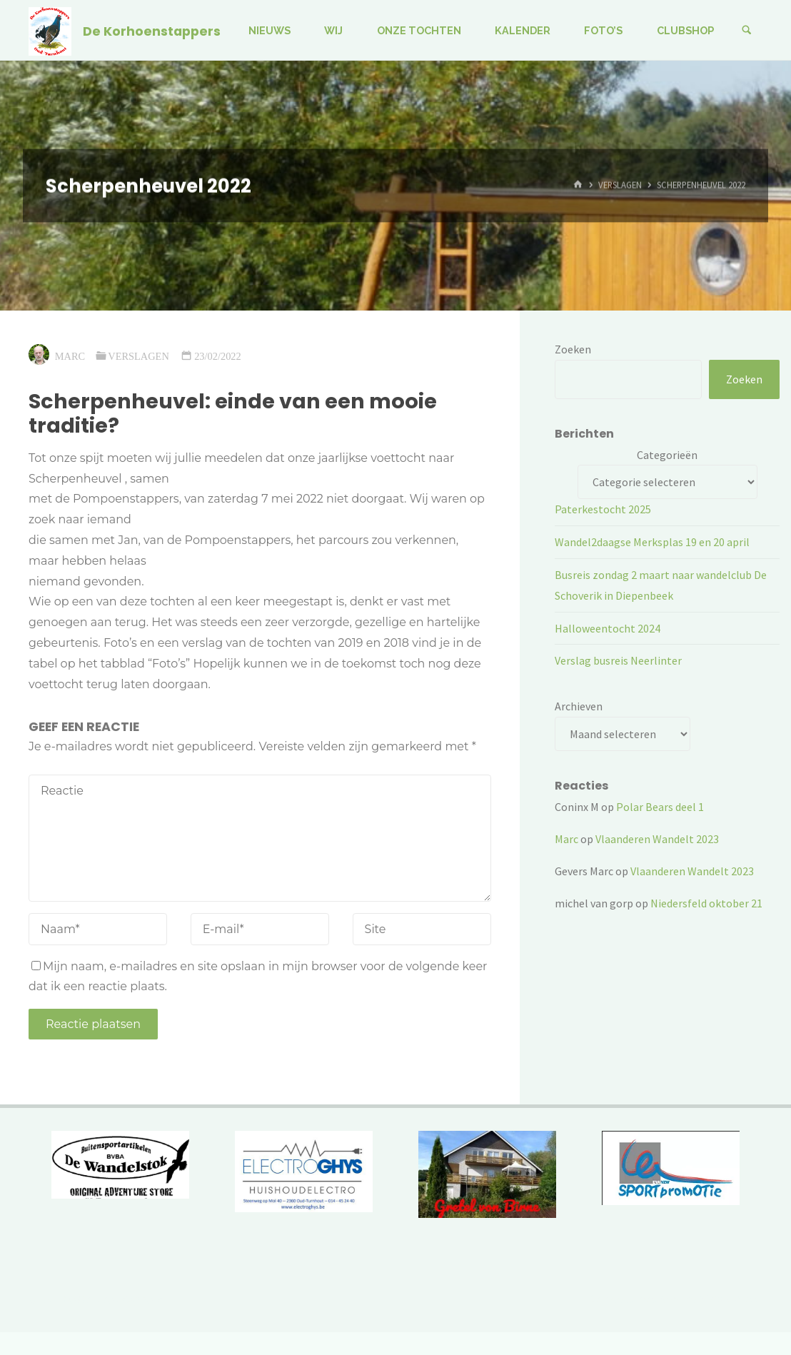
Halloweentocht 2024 (607, 628)
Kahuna (676, 1298)
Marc (566, 839)
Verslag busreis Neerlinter (618, 660)
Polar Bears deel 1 (660, 807)
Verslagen (620, 185)
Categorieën (667, 455)
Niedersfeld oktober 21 (706, 903)
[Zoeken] (746, 30)
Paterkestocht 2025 (603, 509)
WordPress (733, 1298)
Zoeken (573, 349)
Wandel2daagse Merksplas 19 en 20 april (652, 542)
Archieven (579, 706)
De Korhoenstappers (152, 30)
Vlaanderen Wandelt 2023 (657, 839)
